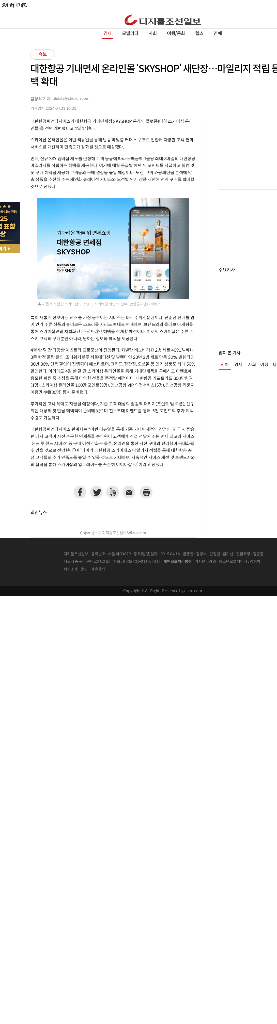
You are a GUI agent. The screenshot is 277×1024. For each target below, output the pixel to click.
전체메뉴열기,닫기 (3, 34)
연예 (217, 33)
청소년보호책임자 (233, 561)
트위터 (96, 492)
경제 (107, 33)
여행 (264, 364)
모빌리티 (130, 33)
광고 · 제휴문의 (93, 569)
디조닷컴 (162, 19)
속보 (42, 54)
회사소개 (71, 569)
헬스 (199, 33)
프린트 (146, 492)
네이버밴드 (112, 492)
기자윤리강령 (205, 561)
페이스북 (80, 492)
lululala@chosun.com (70, 98)
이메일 (128, 492)
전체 (225, 364)
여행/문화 (176, 33)
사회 (153, 33)
